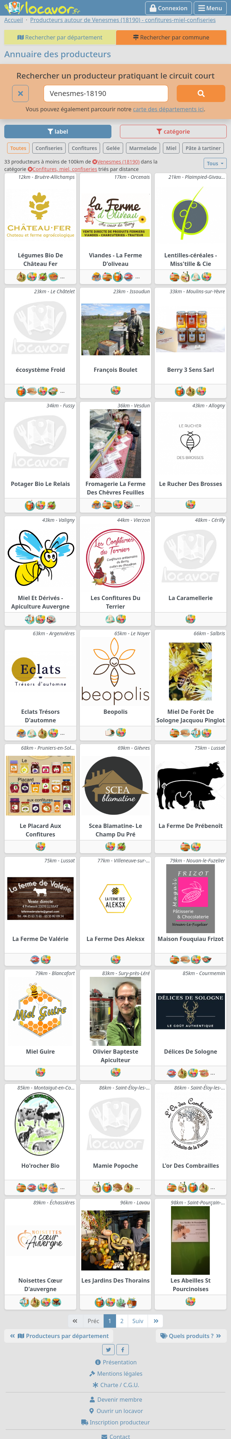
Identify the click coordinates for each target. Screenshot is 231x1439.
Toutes (18, 148)
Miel (171, 148)
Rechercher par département (60, 37)
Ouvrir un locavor (115, 1411)
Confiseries (48, 148)
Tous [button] (213, 163)
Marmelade (143, 148)
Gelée (113, 148)
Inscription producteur (115, 1422)
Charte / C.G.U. (115, 1385)
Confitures (84, 148)
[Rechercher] (201, 93)
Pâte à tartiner (203, 148)
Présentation (115, 1362)
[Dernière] (155, 1321)
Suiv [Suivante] (137, 1321)
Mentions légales (116, 1374)
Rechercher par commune (171, 37)
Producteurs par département (59, 1336)
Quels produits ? (191, 1336)
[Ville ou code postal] (106, 93)
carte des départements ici (168, 109)
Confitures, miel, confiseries (62, 169)
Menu (210, 8)
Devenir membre (115, 1399)
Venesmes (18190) (115, 161)
